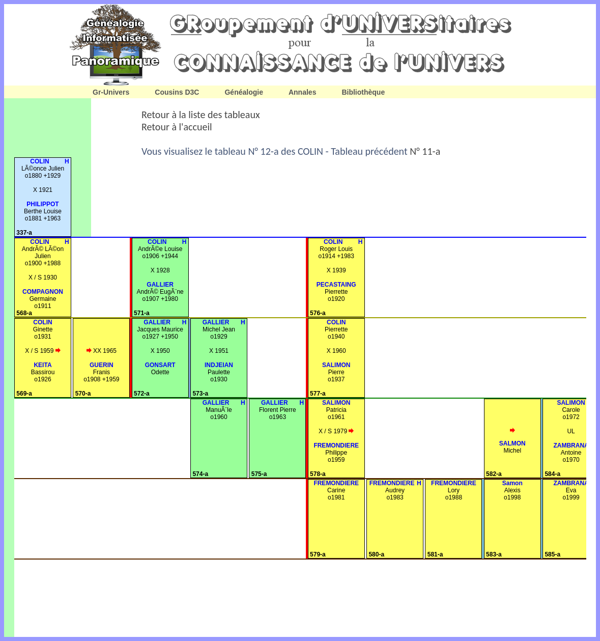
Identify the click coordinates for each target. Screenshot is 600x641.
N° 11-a (425, 151)
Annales (302, 92)
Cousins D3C (177, 92)
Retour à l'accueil (176, 127)
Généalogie (243, 92)
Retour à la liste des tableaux (200, 114)
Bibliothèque (363, 92)
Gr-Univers (111, 92)
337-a (24, 232)
